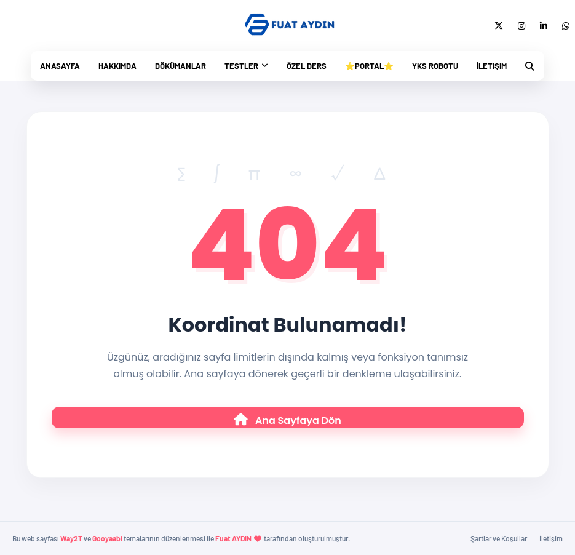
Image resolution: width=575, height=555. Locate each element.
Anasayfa (60, 66)
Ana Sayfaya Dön (287, 420)
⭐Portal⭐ (369, 66)
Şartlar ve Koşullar (498, 538)
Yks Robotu (435, 66)
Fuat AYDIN (233, 538)
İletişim (492, 66)
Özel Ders (307, 66)
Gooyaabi (107, 538)
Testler (241, 66)
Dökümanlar (180, 66)
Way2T (71, 538)
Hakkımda (117, 66)
